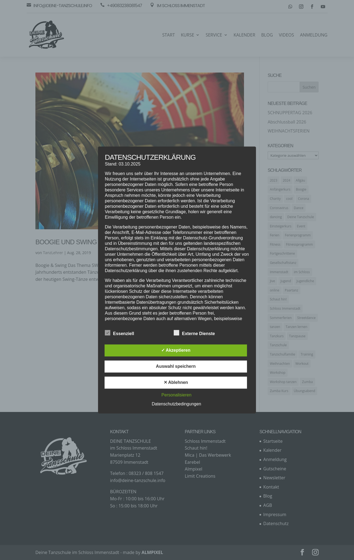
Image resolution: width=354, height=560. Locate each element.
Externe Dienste (194, 333)
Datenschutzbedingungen (176, 404)
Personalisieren (176, 395)
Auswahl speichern (176, 366)
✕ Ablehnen (176, 382)
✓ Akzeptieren (176, 350)
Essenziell (119, 333)
